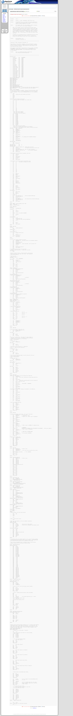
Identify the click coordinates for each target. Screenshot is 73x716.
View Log (43, 15)
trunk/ (15, 14)
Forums (4, 15)
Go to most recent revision (26, 15)
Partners (4, 20)
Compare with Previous (34, 15)
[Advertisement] (5, 26)
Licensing (4, 18)
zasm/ (20, 14)
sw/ (17, 14)
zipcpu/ (12, 14)
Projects (4, 14)
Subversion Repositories (17, 11)
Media (3, 17)
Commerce (4, 19)
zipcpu (27, 11)
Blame (40, 15)
